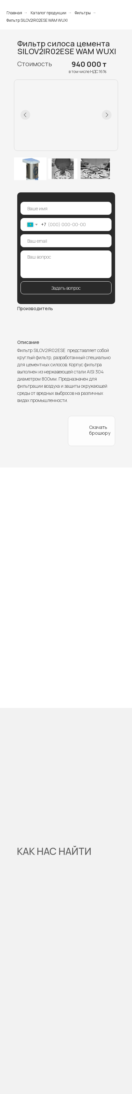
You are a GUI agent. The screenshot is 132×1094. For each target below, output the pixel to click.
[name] (66, 208)
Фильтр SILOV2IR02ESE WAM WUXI (37, 20)
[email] (66, 240)
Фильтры (83, 13)
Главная (14, 13)
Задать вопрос (66, 288)
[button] (40, 420)
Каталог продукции (48, 13)
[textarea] (66, 264)
